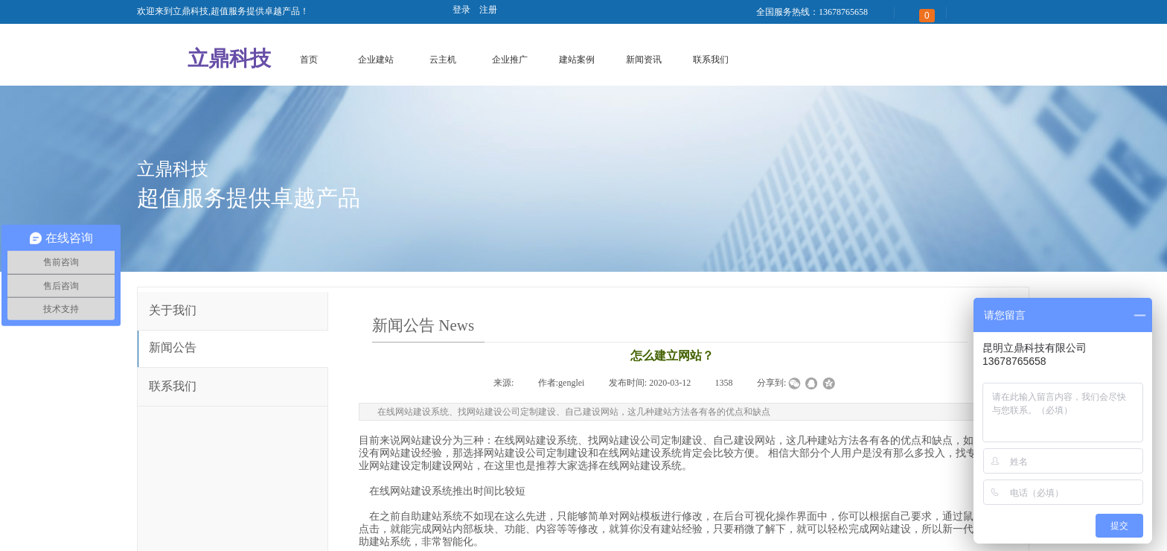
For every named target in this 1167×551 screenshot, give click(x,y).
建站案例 (577, 59)
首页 (309, 59)
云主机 (442, 59)
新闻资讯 (644, 59)
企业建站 (376, 59)
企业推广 (510, 59)
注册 (488, 9)
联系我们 (711, 59)
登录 (461, 9)
